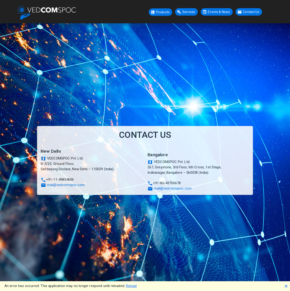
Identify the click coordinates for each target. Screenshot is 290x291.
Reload (131, 286)
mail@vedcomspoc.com (66, 185)
